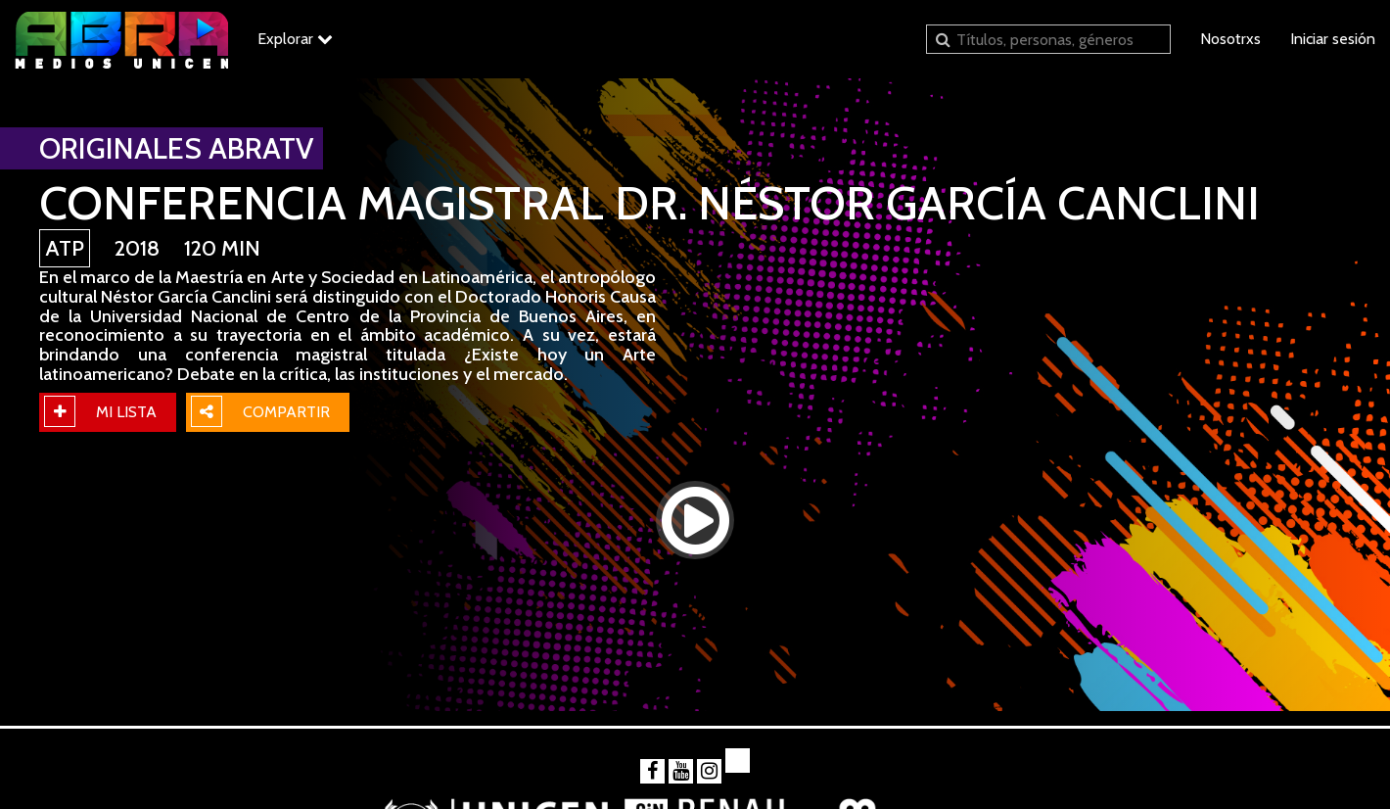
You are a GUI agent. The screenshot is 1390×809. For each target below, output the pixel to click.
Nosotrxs (1230, 38)
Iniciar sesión (1332, 38)
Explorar (295, 38)
